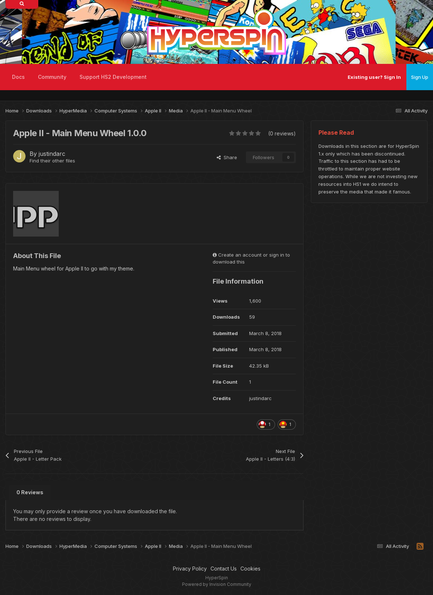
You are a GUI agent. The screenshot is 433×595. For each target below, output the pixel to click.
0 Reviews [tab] (29, 492)
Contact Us (223, 568)
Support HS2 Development (113, 77)
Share (227, 157)
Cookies (250, 568)
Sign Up (419, 77)
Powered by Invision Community (216, 584)
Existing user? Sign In (374, 77)
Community (52, 77)
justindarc (52, 153)
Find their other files (52, 161)
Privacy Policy (190, 568)
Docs (18, 77)
